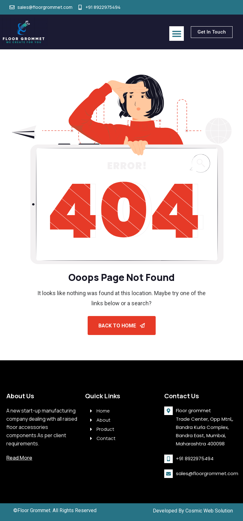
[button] (176, 33)
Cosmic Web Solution (209, 511)
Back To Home (121, 326)
